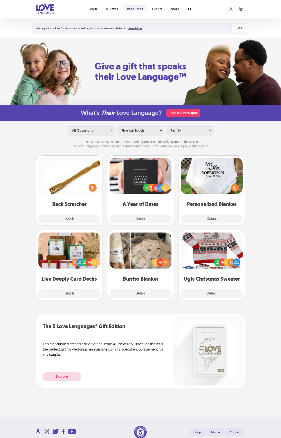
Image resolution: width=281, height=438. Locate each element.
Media (215, 432)
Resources (135, 9)
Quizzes (112, 9)
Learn (92, 9)
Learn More (135, 28)
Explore (62, 376)
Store (175, 9)
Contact (235, 432)
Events (157, 9)
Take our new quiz (183, 113)
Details (69, 219)
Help (198, 432)
